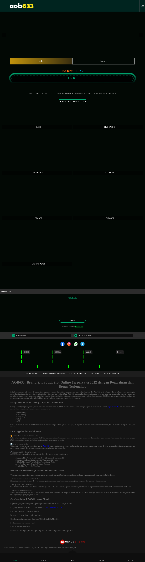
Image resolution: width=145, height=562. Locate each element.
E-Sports (98, 91)
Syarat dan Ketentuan (111, 373)
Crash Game (77, 91)
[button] (143, 5)
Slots (44, 91)
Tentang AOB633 (32, 373)
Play (79, 71)
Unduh (72, 321)
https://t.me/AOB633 (82, 335)
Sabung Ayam (109, 91)
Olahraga (66, 91)
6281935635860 (19, 335)
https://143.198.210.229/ (54, 507)
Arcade (88, 91)
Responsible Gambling (77, 373)
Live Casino (55, 91)
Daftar (41, 61)
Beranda (14, 558)
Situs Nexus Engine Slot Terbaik (53, 373)
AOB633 (46, 446)
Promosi (101, 558)
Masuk (103, 61)
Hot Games (34, 91)
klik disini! (79, 327)
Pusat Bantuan (95, 373)
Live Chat (130, 558)
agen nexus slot (113, 407)
